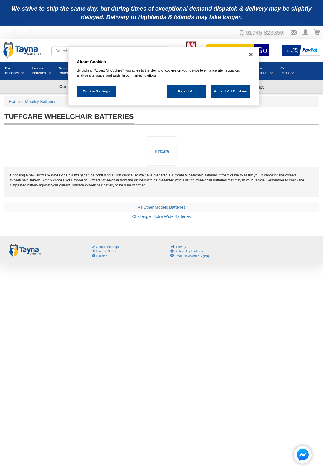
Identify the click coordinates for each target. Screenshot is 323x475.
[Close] (250, 54)
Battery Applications (186, 251)
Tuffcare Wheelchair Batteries (161, 157)
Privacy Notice (104, 251)
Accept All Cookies (230, 91)
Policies (99, 256)
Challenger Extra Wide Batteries (161, 216)
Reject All (186, 91)
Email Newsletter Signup (190, 256)
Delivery (178, 247)
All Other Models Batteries (162, 207)
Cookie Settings (107, 247)
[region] (163, 76)
